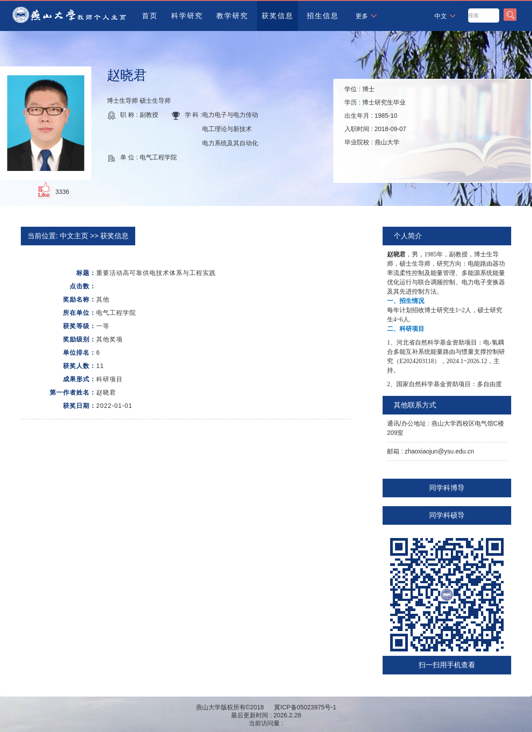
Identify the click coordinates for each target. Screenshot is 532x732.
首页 (150, 15)
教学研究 (232, 15)
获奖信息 (277, 15)
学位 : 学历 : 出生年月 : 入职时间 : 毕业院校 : (375, 115)
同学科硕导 (447, 515)
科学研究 (187, 15)
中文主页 (74, 236)
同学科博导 (447, 488)
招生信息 (323, 15)
